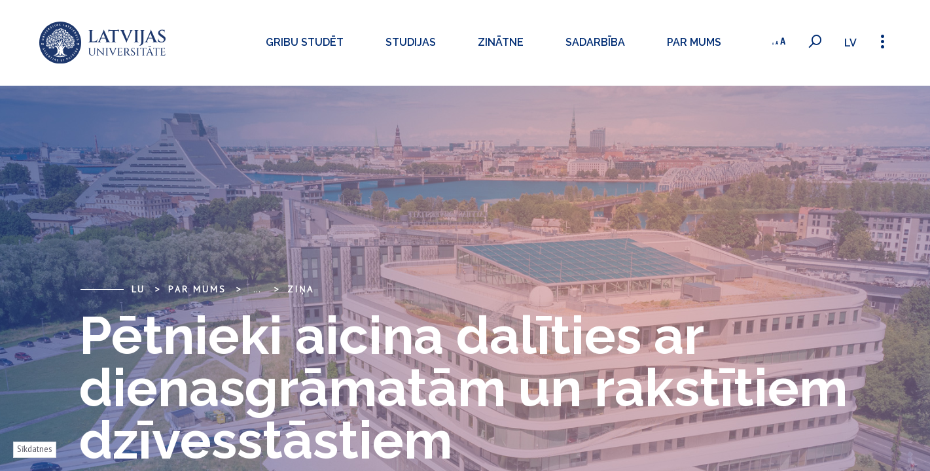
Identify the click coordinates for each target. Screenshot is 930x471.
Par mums (684, 42)
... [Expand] (256, 289)
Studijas (401, 42)
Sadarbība (585, 42)
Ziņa (300, 289)
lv (848, 43)
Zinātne (491, 42)
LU (139, 289)
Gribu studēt (295, 42)
